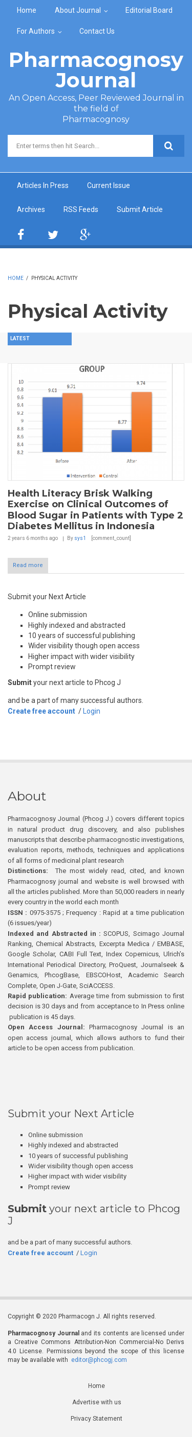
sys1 (80, 538)
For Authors (36, 31)
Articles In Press (43, 185)
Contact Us (97, 31)
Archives (31, 209)
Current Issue (108, 185)
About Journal (78, 10)
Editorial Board (149, 10)
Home (26, 10)
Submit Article (140, 209)
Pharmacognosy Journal (96, 69)
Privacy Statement (96, 1419)
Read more (28, 565)
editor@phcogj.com (99, 1359)
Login (91, 711)
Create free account (41, 711)
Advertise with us (96, 1402)
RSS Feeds (80, 209)
